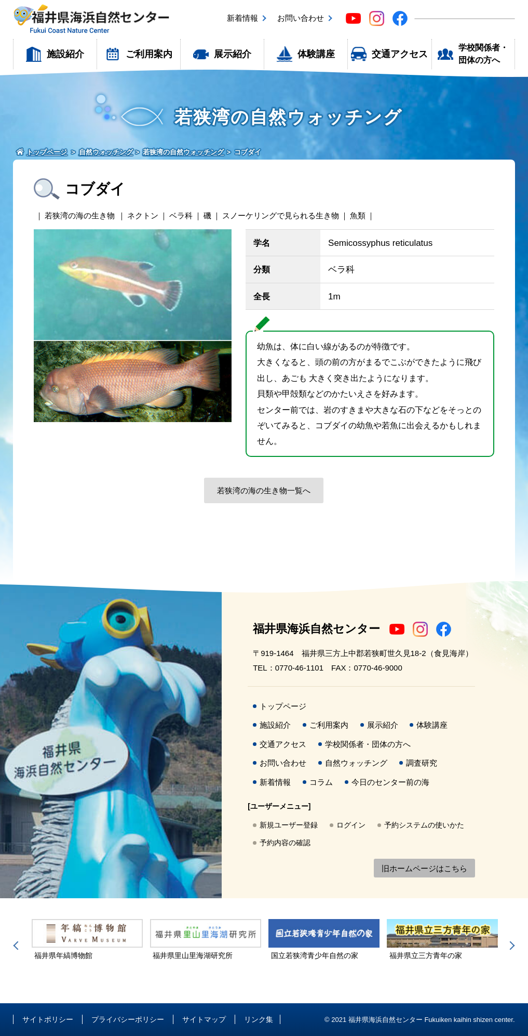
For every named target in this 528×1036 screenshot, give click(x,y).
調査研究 (421, 762)
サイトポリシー (47, 1019)
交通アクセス (400, 54)
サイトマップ (204, 1019)
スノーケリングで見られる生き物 (280, 215)
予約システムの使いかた (424, 825)
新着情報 (242, 18)
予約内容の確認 (285, 842)
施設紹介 (65, 54)
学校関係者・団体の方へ (483, 53)
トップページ (283, 706)
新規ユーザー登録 (289, 825)
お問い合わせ (300, 18)
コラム (321, 782)
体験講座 (316, 54)
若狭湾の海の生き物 (80, 215)
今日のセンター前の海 (390, 782)
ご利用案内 (149, 54)
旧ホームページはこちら (424, 868)
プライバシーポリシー (127, 1019)
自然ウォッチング (356, 762)
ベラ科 (181, 215)
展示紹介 (232, 54)
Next (510, 945)
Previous (17, 945)
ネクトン (142, 215)
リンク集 (258, 1019)
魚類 (357, 215)
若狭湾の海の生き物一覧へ (263, 490)
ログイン (350, 825)
